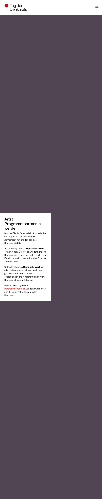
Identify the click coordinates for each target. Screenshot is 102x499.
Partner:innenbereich (14, 288)
